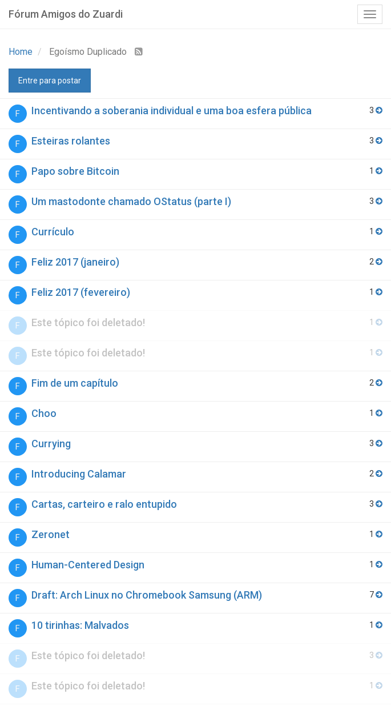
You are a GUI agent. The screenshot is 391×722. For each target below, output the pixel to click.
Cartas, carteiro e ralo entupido (104, 504)
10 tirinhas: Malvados (80, 625)
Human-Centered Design (87, 565)
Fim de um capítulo (74, 383)
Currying (51, 444)
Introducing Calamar (78, 474)
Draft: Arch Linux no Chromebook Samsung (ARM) (146, 595)
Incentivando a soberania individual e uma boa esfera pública (171, 111)
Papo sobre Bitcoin (75, 171)
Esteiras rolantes (70, 141)
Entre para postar (49, 80)
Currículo (52, 232)
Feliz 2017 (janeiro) (75, 262)
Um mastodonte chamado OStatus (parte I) (131, 201)
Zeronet (50, 534)
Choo (44, 413)
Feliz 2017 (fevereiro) (80, 292)
